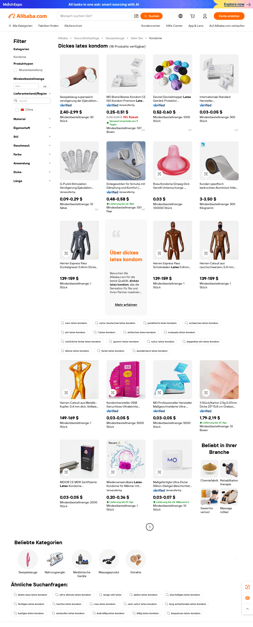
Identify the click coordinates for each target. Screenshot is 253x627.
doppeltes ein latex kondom (200, 341)
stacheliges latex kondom (183, 594)
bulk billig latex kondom (108, 613)
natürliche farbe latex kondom (81, 341)
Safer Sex (137, 38)
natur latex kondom (160, 341)
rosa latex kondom (102, 604)
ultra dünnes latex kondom (73, 594)
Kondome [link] (155, 38)
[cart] (193, 16)
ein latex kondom (73, 332)
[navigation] (32, 283)
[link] (247, 587)
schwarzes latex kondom (201, 323)
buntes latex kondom (66, 604)
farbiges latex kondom (29, 604)
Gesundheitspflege (86, 38)
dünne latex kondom (75, 351)
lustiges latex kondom (29, 613)
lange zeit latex (110, 594)
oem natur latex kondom (140, 604)
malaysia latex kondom (179, 332)
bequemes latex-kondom (184, 613)
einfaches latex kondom (139, 332)
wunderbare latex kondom (150, 351)
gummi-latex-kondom (124, 341)
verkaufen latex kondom (68, 613)
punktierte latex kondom (160, 323)
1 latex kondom (104, 332)
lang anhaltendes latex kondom (185, 604)
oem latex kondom (74, 323)
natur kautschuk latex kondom (115, 323)
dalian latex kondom (143, 594)
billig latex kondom (145, 613)
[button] (159, 174)
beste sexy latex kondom (30, 594)
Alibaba (63, 38)
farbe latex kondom (110, 351)
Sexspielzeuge (115, 38)
